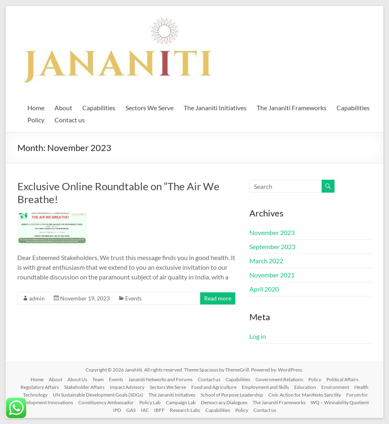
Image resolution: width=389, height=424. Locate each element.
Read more (217, 298)
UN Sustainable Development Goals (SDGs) (98, 395)
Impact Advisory (127, 387)
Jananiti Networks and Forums (160, 379)
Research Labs (185, 410)
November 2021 (272, 275)
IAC (145, 410)
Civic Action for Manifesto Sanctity (304, 395)
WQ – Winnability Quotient (340, 402)
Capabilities (98, 107)
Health (361, 387)
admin (37, 298)
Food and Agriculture (213, 387)
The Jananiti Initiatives (215, 107)
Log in (257, 336)
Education (305, 387)
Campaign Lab (181, 402)
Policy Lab (150, 402)
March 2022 (266, 260)
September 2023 (272, 246)
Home (35, 107)
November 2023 (272, 232)
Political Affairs (342, 379)
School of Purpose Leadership (232, 395)
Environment (335, 387)
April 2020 (264, 289)
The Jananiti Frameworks (291, 107)
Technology (35, 395)
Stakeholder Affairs (84, 387)
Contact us (69, 120)
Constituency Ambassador (106, 402)
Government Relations (279, 379)
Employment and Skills (265, 387)
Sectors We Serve (149, 107)
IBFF (159, 410)
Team (98, 379)
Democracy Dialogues (224, 402)
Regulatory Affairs (40, 387)
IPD (117, 410)
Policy (35, 120)
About (63, 107)
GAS (131, 410)
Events (133, 298)
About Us (77, 379)
